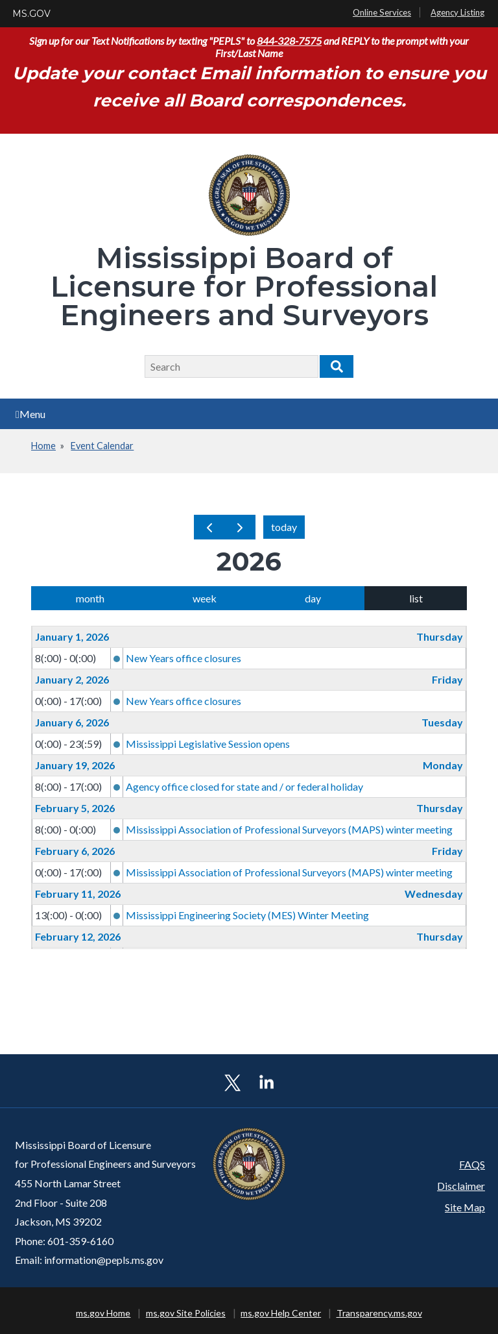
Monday (443, 765)
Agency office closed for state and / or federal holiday (244, 786)
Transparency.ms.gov (379, 1312)
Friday (447, 679)
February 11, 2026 (78, 893)
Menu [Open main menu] (30, 414)
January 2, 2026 (72, 679)
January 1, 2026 (72, 636)
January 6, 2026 (72, 722)
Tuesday (442, 722)
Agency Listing (457, 12)
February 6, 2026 (75, 851)
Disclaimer (461, 1186)
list (416, 598)
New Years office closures (183, 658)
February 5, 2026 (75, 808)
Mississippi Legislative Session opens (208, 743)
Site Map (465, 1207)
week (205, 598)
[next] (239, 527)
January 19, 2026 (75, 765)
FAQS (472, 1164)
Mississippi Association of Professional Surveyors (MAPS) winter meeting (289, 829)
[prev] (209, 527)
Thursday (439, 636)
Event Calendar (102, 445)
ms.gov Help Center (281, 1312)
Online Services (382, 12)
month (90, 598)
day (313, 598)
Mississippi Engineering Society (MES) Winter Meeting (247, 915)
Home (43, 445)
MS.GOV (31, 13)
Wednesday (434, 893)
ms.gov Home (103, 1312)
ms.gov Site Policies (186, 1312)
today (284, 527)
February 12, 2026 (78, 936)
